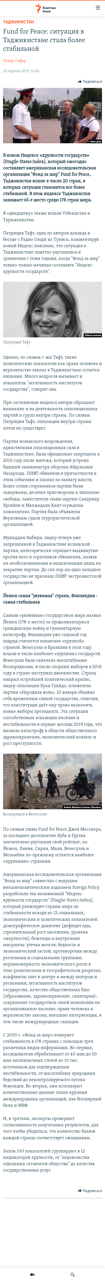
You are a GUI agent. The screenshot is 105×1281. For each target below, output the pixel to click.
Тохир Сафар (14, 61)
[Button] (90, 82)
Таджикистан (18, 22)
